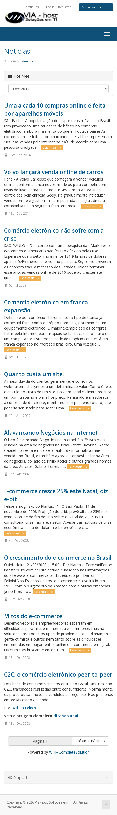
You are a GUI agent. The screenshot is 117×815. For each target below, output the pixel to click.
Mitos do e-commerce (33, 616)
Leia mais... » (52, 148)
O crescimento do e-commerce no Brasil (57, 557)
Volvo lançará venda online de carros (53, 172)
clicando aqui (65, 715)
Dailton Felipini (24, 707)
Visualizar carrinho (96, 7)
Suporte (10, 61)
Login (50, 7)
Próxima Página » (90, 740)
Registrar (64, 7)
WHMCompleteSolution (69, 752)
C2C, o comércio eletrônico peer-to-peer (58, 674)
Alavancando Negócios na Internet (51, 432)
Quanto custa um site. (34, 374)
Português (33, 7)
